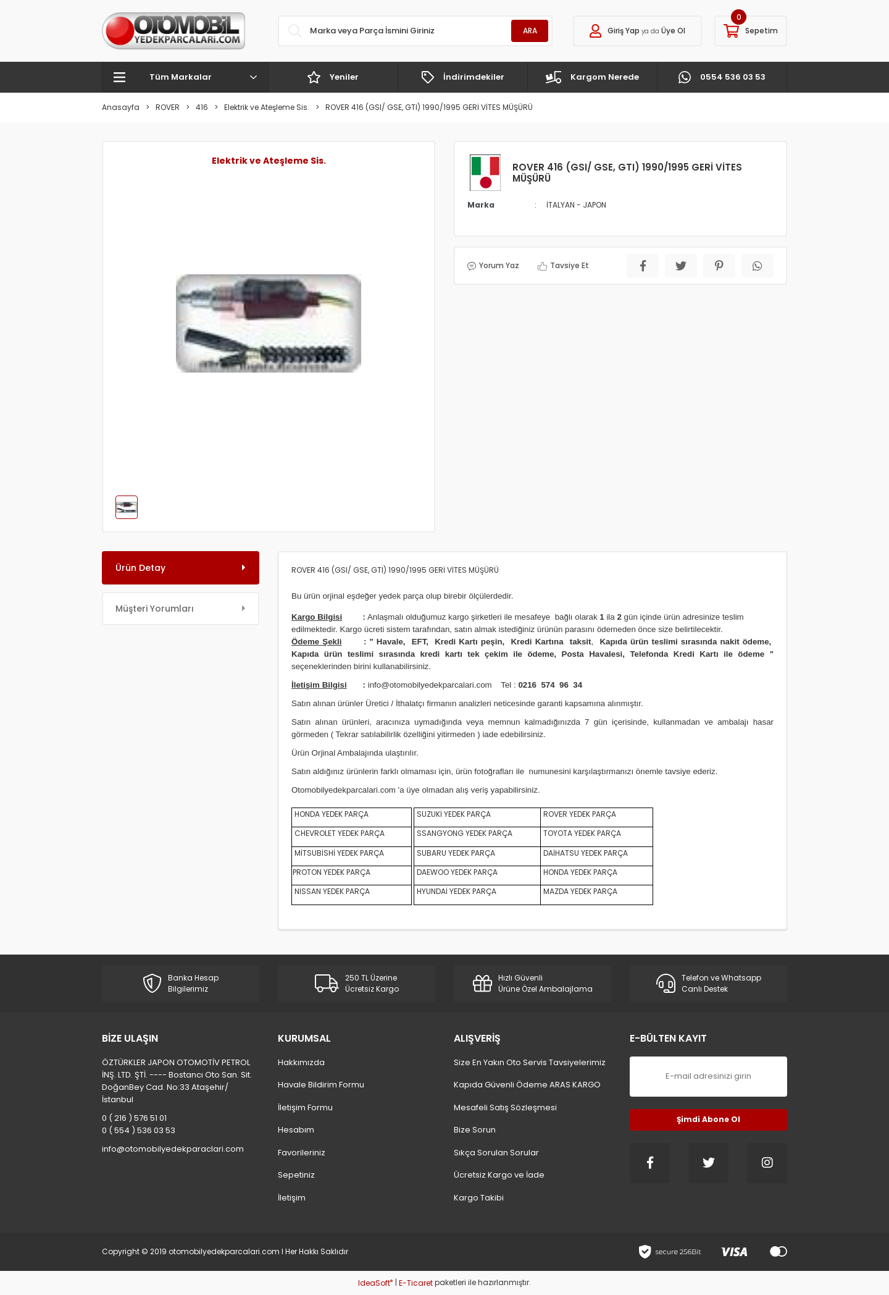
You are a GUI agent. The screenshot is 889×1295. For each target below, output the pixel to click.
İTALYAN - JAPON (576, 205)
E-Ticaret (416, 1283)
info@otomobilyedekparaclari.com (173, 1149)
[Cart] (750, 30)
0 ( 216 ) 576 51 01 (134, 1118)
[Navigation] (185, 77)
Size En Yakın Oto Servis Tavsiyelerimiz (530, 1062)
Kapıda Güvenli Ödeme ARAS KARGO (527, 1084)
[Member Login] (637, 30)
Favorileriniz (301, 1152)
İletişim (292, 1198)
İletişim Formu (305, 1107)
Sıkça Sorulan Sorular (496, 1152)
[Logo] (173, 30)
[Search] (415, 30)
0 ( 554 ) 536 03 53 (138, 1130)
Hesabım (296, 1130)
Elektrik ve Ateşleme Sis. (269, 160)
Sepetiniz (296, 1175)
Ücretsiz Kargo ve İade (499, 1175)
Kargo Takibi (479, 1198)
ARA (530, 30)
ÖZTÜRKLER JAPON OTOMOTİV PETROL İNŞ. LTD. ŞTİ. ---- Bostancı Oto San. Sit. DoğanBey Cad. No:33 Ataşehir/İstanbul (177, 1081)
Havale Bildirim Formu (321, 1084)
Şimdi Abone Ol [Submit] (708, 1119)
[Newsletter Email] (708, 1077)
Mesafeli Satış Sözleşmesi (505, 1107)
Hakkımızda (301, 1062)
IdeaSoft (375, 1283)
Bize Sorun (475, 1130)
